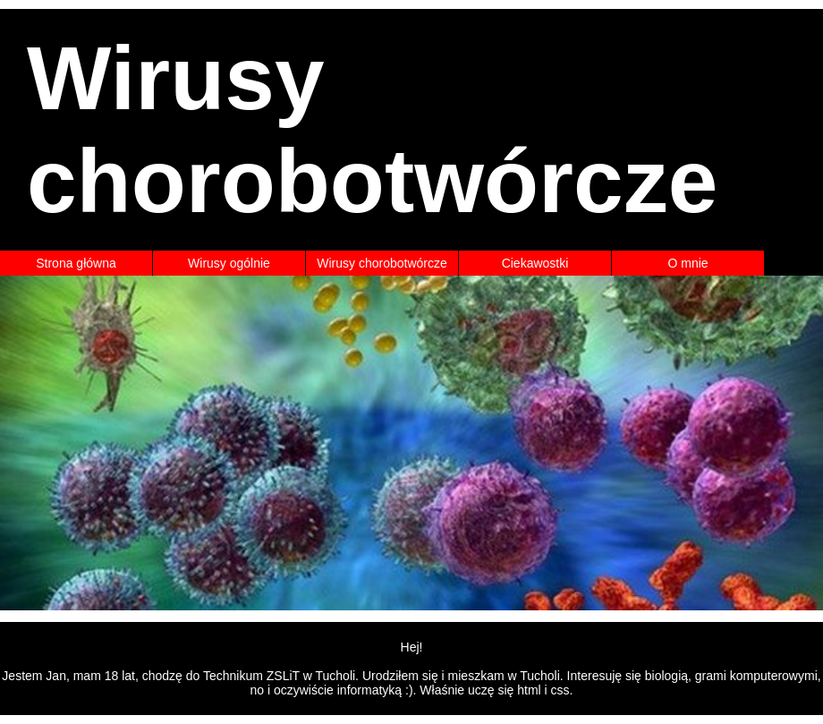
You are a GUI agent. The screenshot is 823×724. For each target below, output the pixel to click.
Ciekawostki (535, 263)
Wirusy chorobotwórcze (382, 263)
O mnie (687, 263)
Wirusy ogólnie (229, 263)
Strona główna (76, 263)
